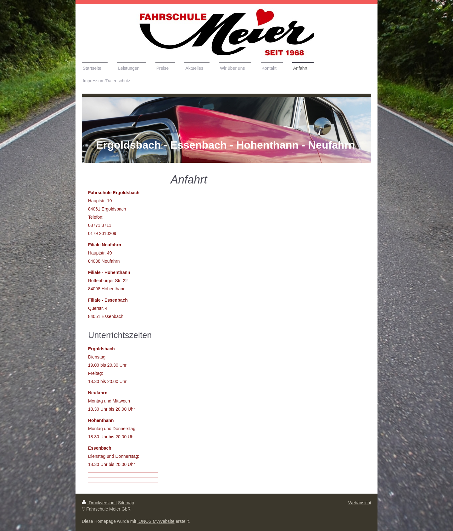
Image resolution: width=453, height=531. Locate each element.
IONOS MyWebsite (156, 521)
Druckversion (98, 502)
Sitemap (126, 502)
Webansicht (359, 502)
